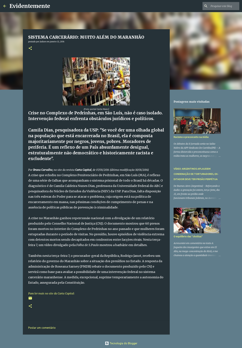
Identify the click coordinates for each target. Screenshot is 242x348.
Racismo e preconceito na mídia (191, 137)
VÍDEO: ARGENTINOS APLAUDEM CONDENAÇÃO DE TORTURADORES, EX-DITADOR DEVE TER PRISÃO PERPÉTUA (196, 174)
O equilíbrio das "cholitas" (188, 236)
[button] (30, 48)
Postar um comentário (42, 327)
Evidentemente (29, 6)
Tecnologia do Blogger (121, 343)
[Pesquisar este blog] (221, 6)
